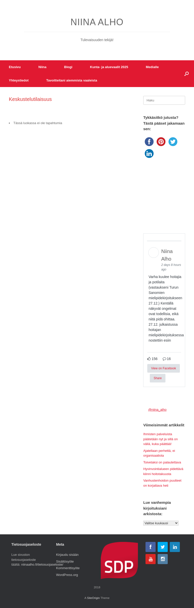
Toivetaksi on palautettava (162, 462)
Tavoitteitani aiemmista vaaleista (71, 80)
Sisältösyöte (65, 561)
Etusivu (15, 67)
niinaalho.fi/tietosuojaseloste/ (42, 564)
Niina (42, 67)
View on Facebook (163, 368)
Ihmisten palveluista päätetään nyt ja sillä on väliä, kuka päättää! (160, 439)
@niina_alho (157, 409)
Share (158, 378)
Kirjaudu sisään (67, 555)
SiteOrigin (93, 597)
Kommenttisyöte (68, 568)
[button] (186, 73)
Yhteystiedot (19, 80)
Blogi (68, 67)
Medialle (152, 67)
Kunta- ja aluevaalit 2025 (109, 67)
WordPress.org (67, 575)
